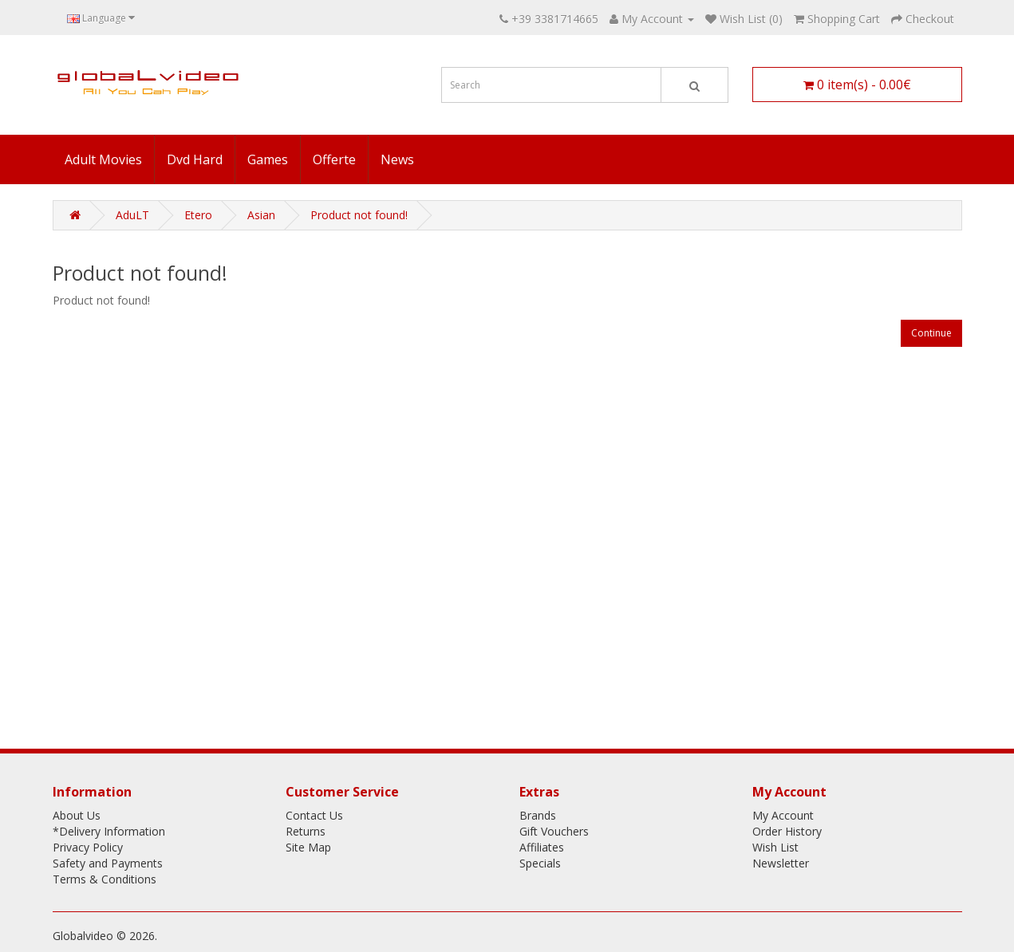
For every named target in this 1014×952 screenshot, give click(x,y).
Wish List (775, 847)
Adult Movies (103, 159)
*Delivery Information (109, 831)
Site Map (308, 847)
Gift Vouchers (554, 831)
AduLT (132, 214)
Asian (261, 214)
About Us (77, 815)
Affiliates (541, 847)
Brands (537, 815)
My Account (783, 815)
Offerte (334, 159)
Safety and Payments (108, 863)
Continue (931, 333)
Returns (306, 831)
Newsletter (780, 863)
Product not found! (359, 214)
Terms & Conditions (104, 879)
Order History (787, 831)
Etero (198, 214)
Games (267, 159)
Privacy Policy (88, 847)
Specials (540, 863)
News (397, 159)
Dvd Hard (195, 159)
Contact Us (314, 815)
